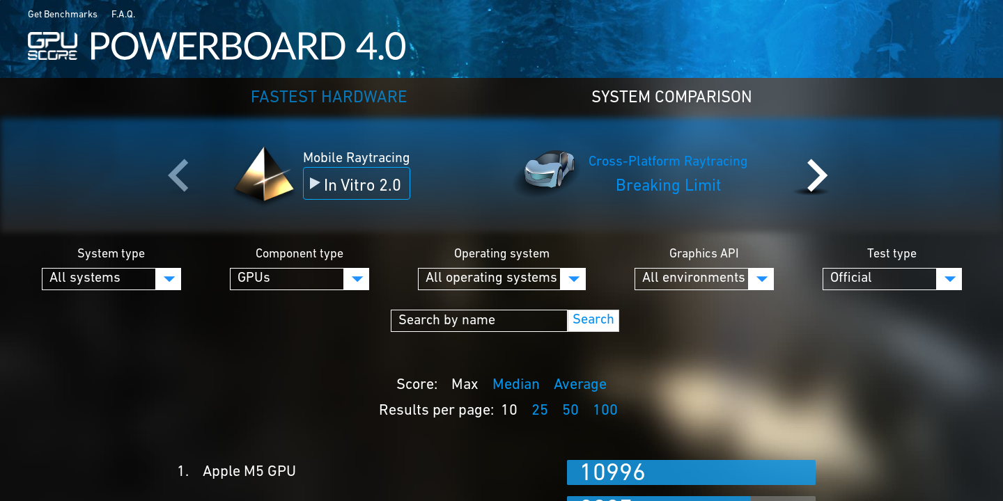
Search (593, 320)
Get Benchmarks (63, 15)
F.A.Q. (123, 15)
